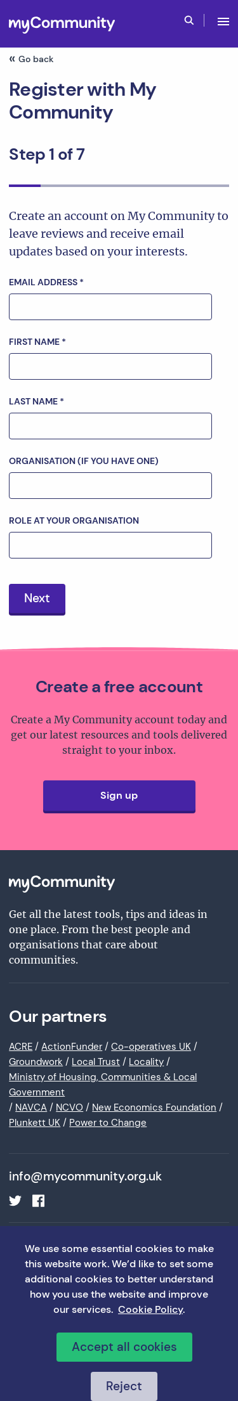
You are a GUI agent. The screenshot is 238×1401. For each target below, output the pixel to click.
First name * (37, 341)
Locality (146, 1062)
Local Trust (96, 1062)
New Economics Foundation (154, 1107)
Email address (46, 282)
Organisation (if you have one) (84, 461)
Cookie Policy (150, 1309)
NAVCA (31, 1107)
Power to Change (108, 1122)
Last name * (36, 401)
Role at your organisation (74, 520)
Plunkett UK (34, 1122)
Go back (36, 59)
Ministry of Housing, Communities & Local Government (103, 1085)
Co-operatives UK (151, 1046)
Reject (124, 1386)
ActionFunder (71, 1046)
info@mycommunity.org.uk (85, 1176)
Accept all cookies (124, 1347)
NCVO (69, 1107)
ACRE (20, 1046)
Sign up (119, 795)
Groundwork (36, 1062)
